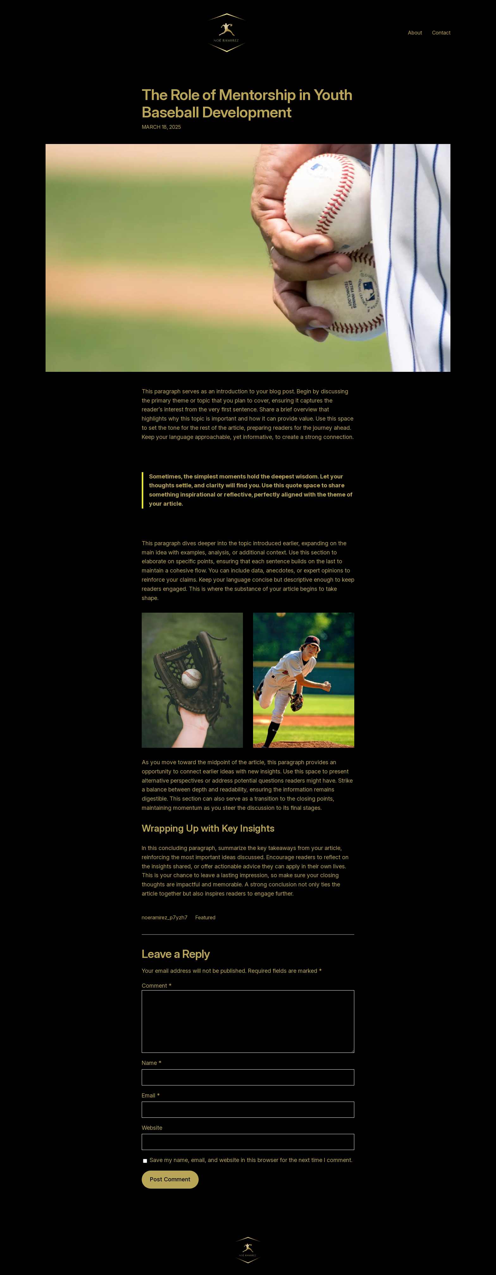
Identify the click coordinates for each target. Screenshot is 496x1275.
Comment (156, 985)
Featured (205, 917)
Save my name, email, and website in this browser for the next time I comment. (251, 1160)
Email (151, 1095)
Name (151, 1062)
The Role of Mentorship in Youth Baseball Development (247, 103)
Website (152, 1127)
